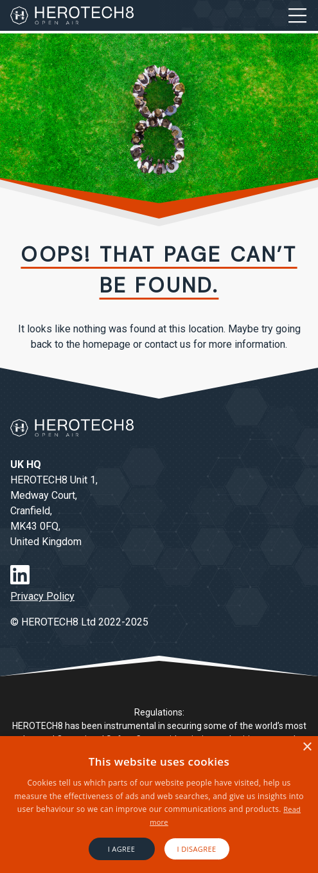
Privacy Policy (42, 596)
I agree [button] (122, 849)
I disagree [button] (196, 849)
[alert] (159, 804)
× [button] (307, 747)
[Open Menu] (297, 15)
